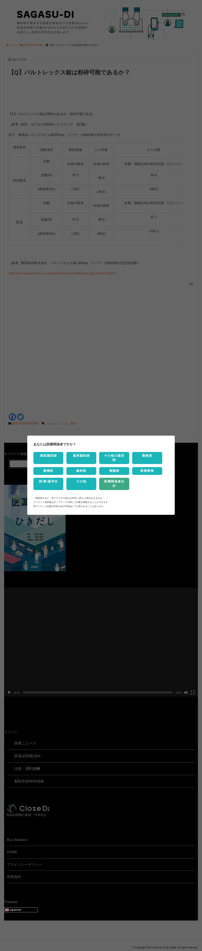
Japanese (13, 905)
